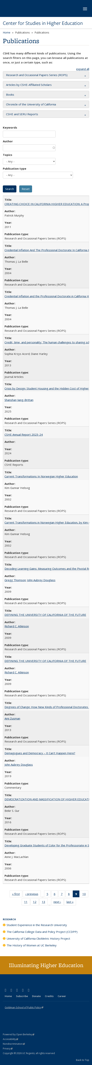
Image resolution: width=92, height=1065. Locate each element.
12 (36, 902)
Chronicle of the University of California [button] (31, 104)
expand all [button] (82, 69)
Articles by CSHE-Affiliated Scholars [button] (29, 85)
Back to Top (82, 1060)
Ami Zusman (12, 718)
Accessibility (10, 1039)
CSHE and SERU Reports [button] (22, 114)
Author (8, 141)
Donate (36, 996)
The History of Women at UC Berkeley (32, 945)
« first (17, 894)
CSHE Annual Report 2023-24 (24, 434)
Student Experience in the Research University (37, 925)
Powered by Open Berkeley (18, 1034)
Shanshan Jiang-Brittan (19, 400)
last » (71, 902)
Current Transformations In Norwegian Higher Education (41, 476)
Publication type (14, 168)
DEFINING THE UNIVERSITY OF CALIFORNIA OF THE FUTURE (45, 615)
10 (85, 894)
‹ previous (33, 894)
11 (27, 902)
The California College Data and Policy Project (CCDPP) (42, 932)
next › (59, 902)
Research (9, 919)
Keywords (10, 127)
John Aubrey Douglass (41, 580)
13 (45, 902)
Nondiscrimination (14, 1043)
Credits (49, 996)
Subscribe (22, 996)
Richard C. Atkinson (17, 626)
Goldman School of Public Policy (24, 1007)
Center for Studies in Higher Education (43, 23)
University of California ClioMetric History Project (38, 938)
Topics (7, 155)
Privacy (8, 1048)
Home (6, 32)
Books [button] (10, 94)
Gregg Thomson (15, 580)
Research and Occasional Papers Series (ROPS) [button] (36, 75)
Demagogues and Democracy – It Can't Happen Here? (40, 753)
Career (62, 996)
